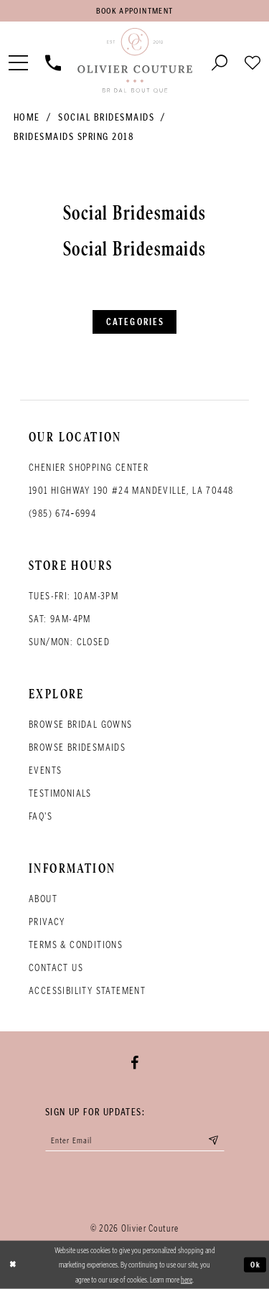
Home (27, 117)
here (186, 1279)
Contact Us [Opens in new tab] (56, 968)
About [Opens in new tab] (43, 899)
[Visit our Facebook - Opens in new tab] (134, 1063)
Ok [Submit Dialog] (255, 1265)
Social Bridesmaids (106, 117)
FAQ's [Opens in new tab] (40, 816)
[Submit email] (213, 1140)
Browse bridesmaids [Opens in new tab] (77, 747)
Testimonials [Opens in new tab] (60, 793)
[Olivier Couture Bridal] (134, 61)
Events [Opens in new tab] (45, 770)
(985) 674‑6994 (62, 513)
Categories (135, 322)
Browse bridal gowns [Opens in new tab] (81, 724)
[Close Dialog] (13, 1265)
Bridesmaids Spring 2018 (74, 137)
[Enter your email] (135, 1140)
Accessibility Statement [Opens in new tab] (87, 991)
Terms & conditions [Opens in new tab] (76, 945)
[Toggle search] (219, 61)
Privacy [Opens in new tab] (47, 922)
